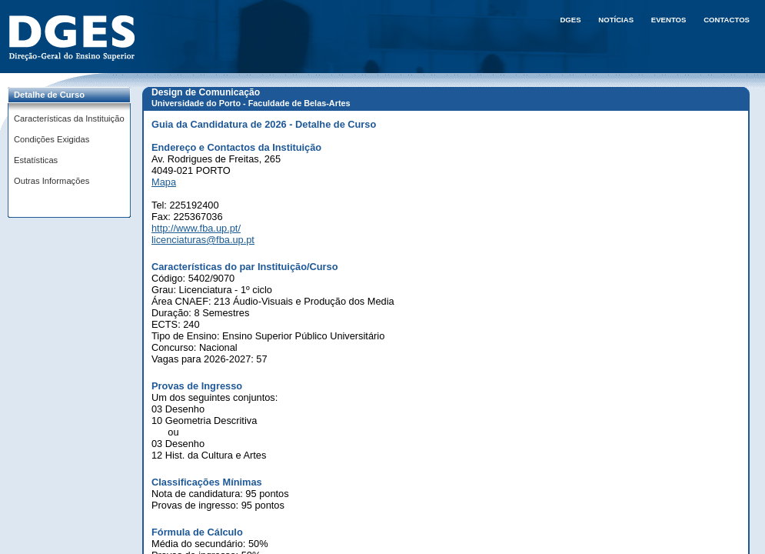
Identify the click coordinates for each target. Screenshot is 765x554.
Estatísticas (36, 160)
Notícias (616, 19)
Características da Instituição (69, 118)
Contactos (726, 19)
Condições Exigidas (51, 139)
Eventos (669, 19)
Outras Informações (51, 180)
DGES (570, 19)
